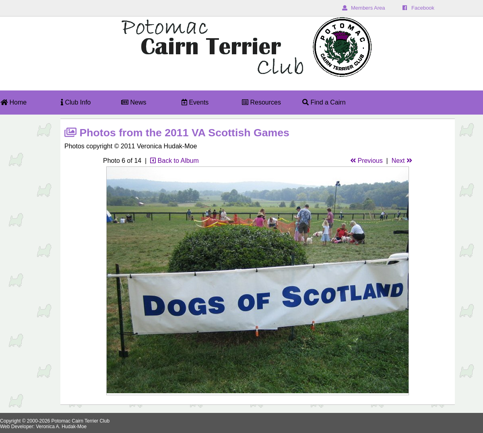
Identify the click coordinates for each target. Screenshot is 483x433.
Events (195, 102)
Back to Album (174, 160)
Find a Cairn (324, 102)
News (133, 102)
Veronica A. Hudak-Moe (61, 426)
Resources (261, 102)
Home (13, 102)
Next (402, 160)
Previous (366, 160)
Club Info (76, 102)
